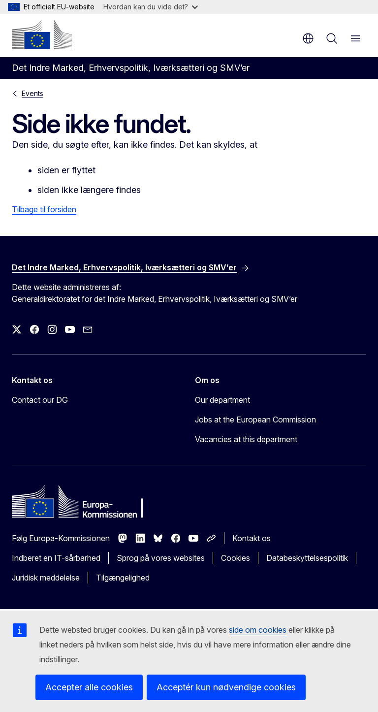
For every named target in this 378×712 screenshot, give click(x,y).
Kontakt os (251, 538)
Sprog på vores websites (161, 558)
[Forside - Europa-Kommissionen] (42, 34)
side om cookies (257, 630)
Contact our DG (40, 400)
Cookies (235, 558)
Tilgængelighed (123, 578)
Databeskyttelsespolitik (307, 558)
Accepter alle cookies (89, 687)
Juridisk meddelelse (46, 578)
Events (32, 93)
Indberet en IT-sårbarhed (56, 558)
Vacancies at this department (246, 439)
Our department (222, 400)
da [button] (308, 38)
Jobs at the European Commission (255, 419)
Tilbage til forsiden (44, 209)
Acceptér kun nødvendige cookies (226, 687)
